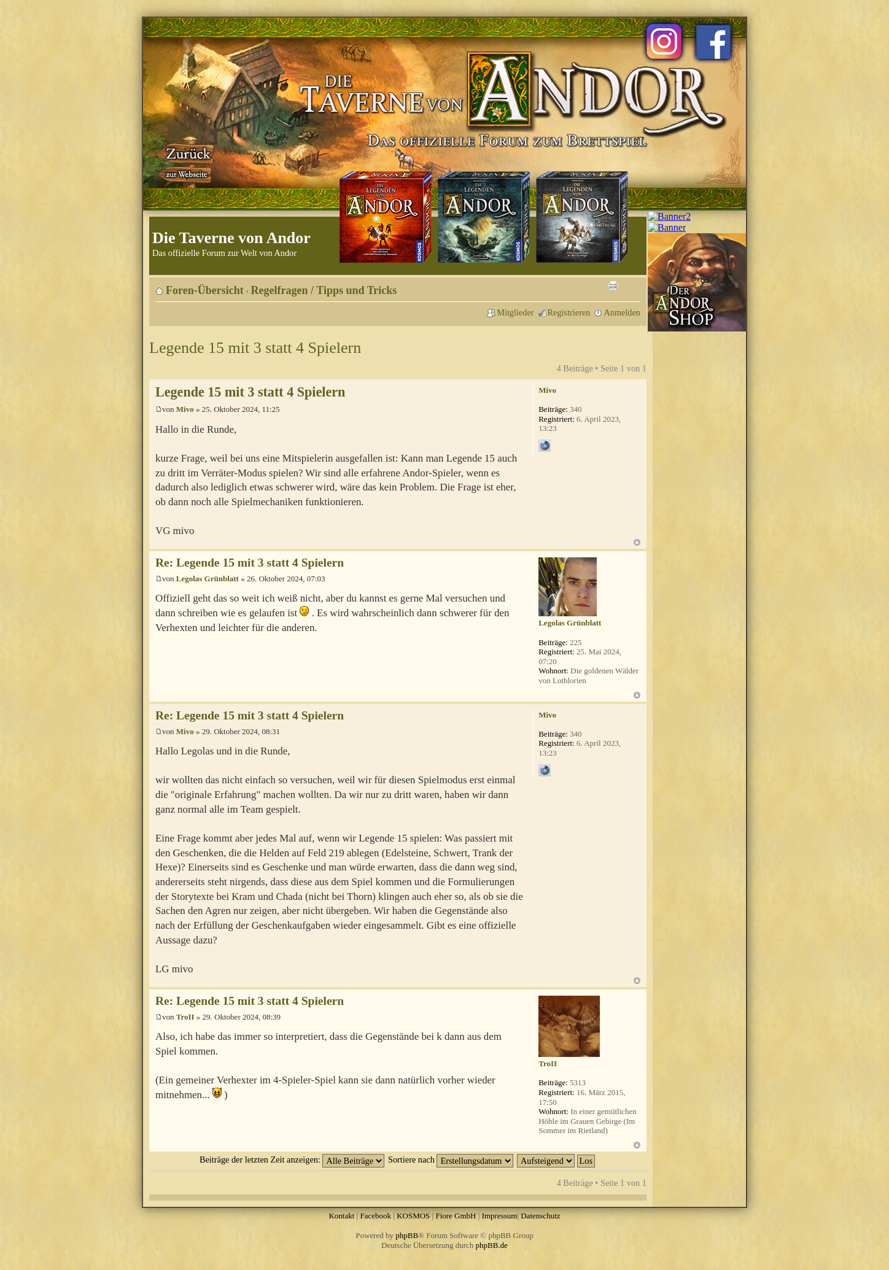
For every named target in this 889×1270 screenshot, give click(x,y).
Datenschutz (540, 1215)
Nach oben (637, 542)
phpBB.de (492, 1245)
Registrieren (569, 312)
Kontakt (341, 1215)
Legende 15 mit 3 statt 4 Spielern (255, 348)
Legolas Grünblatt (207, 578)
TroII (185, 1016)
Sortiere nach (450, 1159)
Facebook (375, 1215)
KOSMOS (413, 1215)
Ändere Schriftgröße (631, 286)
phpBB (406, 1235)
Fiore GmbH (455, 1215)
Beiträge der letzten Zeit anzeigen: (292, 1159)
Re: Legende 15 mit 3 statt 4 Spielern (249, 562)
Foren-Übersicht (205, 290)
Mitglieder (515, 312)
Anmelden (622, 312)
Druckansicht (612, 286)
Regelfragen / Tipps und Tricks (324, 290)
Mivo (185, 409)
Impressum (500, 1215)
